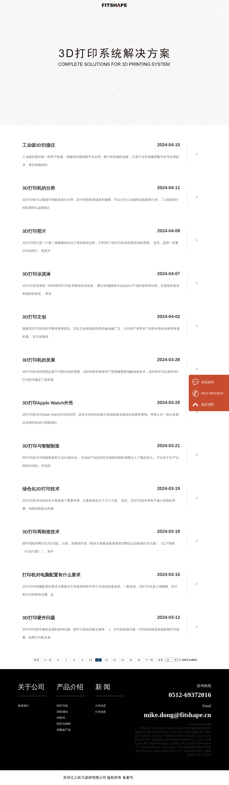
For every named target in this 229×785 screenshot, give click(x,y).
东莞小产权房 (203, 754)
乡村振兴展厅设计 (172, 751)
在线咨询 (207, 382)
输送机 (150, 732)
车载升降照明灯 (193, 751)
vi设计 (157, 751)
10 (90, 659)
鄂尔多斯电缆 (186, 747)
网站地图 (194, 724)
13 (114, 659)
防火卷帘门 (178, 735)
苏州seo (156, 747)
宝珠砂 (207, 732)
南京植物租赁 (194, 732)
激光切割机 (172, 739)
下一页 (149, 659)
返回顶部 (207, 404)
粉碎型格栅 (190, 728)
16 (138, 659)
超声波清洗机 (143, 735)
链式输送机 (146, 751)
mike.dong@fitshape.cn (177, 714)
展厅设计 (145, 739)
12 (106, 659)
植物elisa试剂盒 (158, 743)
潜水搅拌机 (162, 732)
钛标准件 (143, 743)
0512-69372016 (212, 393)
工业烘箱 (144, 747)
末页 (160, 659)
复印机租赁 (159, 728)
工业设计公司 (203, 735)
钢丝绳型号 (204, 728)
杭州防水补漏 (175, 728)
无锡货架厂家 (177, 743)
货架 (137, 739)
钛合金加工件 (177, 732)
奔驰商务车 (186, 739)
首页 (36, 659)
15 (130, 659)
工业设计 (199, 739)
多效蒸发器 (158, 739)
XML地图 (205, 724)
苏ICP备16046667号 (149, 777)
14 (122, 659)
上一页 (48, 659)
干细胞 (167, 735)
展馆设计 (157, 735)
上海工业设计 (169, 747)
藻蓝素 (190, 735)
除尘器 (189, 743)
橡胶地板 (140, 732)
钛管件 (198, 743)
